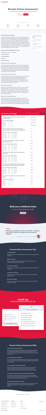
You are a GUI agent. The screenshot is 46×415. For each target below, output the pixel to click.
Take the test (23, 213)
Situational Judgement (4, 411)
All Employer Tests (14, 405)
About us (22, 405)
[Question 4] (33, 114)
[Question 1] (27, 114)
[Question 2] (29, 114)
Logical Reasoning (4, 409)
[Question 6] (38, 114)
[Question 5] (36, 114)
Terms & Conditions (24, 409)
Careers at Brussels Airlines (37, 39)
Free (10, 324)
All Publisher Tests (14, 407)
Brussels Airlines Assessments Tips (38, 46)
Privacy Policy (23, 407)
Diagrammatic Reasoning (5, 407)
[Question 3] (31, 114)
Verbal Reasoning (4, 405)
